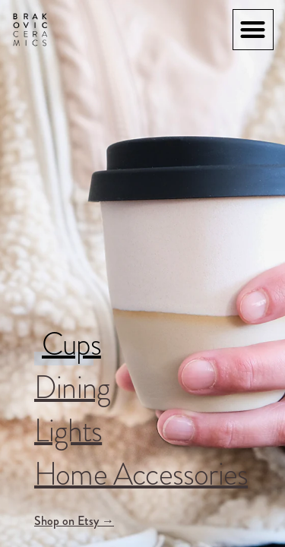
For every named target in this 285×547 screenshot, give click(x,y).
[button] (253, 30)
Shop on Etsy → (74, 521)
